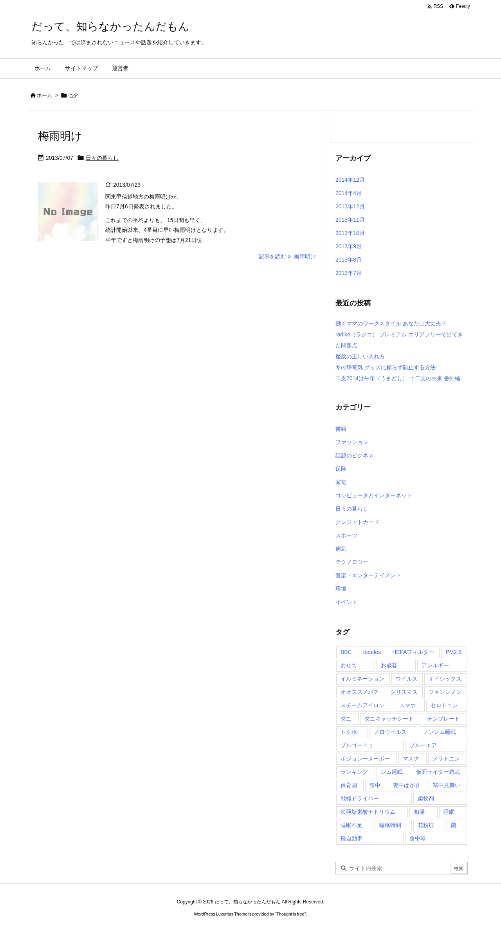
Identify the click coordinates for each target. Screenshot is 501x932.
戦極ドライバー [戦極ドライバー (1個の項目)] (360, 798)
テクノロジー (351, 562)
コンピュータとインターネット (373, 495)
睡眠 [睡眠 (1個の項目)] (448, 812)
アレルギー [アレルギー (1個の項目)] (435, 665)
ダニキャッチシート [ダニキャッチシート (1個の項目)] (389, 718)
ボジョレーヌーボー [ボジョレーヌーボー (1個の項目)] (365, 758)
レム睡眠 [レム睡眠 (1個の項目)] (392, 772)
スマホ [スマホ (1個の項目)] (407, 705)
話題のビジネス (354, 455)
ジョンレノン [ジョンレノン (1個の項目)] (445, 692)
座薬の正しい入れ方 (360, 356)
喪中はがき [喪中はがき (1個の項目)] (406, 785)
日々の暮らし (102, 158)
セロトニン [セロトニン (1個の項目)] (444, 705)
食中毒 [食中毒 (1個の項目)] (417, 838)
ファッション (351, 442)
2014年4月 (348, 193)
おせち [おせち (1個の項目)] (349, 665)
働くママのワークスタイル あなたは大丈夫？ (391, 323)
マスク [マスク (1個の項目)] (411, 758)
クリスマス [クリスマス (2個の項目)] (404, 692)
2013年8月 (348, 259)
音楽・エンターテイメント (368, 575)
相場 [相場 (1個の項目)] (419, 812)
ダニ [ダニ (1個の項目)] (346, 718)
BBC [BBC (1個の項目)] (346, 652)
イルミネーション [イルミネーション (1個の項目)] (362, 679)
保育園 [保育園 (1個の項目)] (349, 785)
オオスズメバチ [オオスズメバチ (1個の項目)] (360, 692)
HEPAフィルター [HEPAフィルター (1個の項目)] (413, 652)
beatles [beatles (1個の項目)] (372, 652)
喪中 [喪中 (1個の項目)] (374, 785)
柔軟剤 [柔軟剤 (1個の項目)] (426, 798)
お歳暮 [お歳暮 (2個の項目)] (389, 665)
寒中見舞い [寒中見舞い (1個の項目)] (446, 785)
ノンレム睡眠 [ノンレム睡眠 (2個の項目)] (439, 732)
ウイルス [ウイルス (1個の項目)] (407, 679)
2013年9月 (348, 246)
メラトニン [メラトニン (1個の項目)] (446, 758)
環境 (340, 588)
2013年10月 (350, 233)
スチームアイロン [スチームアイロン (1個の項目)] (362, 705)
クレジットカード (357, 522)
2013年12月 (350, 206)
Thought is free (290, 914)
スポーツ (346, 535)
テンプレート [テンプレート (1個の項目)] (443, 718)
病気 (340, 548)
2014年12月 (350, 180)
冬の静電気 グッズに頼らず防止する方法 (385, 367)
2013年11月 (350, 220)
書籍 (340, 429)
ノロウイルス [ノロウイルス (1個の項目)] (390, 732)
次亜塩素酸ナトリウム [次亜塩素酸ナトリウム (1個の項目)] (368, 812)
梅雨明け (60, 136)
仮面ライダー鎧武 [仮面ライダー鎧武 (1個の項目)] (438, 772)
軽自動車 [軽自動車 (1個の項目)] (351, 838)
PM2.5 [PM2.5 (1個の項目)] (453, 652)
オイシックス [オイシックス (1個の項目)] (445, 679)
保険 (340, 469)
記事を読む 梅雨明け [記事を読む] (287, 256)
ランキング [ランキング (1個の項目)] (354, 772)
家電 (340, 482)
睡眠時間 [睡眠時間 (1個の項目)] (390, 825)
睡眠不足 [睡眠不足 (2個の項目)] (351, 825)
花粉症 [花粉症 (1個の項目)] (426, 825)
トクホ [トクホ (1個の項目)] (349, 732)
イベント (346, 602)
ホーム (44, 95)
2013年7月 (348, 273)
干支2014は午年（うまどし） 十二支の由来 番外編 (397, 378)
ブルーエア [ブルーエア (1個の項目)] (423, 745)
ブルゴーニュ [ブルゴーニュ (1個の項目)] (357, 745)
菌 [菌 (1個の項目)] (453, 825)
